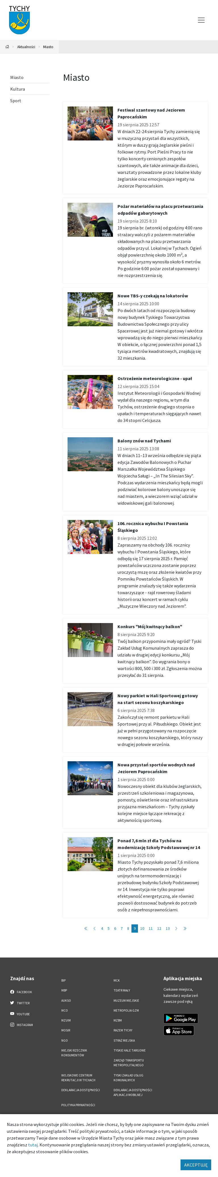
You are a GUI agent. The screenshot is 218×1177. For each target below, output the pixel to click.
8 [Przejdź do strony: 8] (128, 928)
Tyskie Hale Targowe (130, 1050)
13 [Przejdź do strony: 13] (168, 928)
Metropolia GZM (126, 1010)
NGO (64, 1040)
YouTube (20, 1013)
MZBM (118, 1020)
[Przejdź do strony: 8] (94, 928)
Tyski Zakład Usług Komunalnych (128, 1077)
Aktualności (26, 46)
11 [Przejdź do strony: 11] (151, 928)
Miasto (48, 46)
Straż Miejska (124, 1040)
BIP (63, 980)
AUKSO (66, 1001)
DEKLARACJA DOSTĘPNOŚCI (80, 1090)
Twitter (20, 1002)
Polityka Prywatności (78, 1105)
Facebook (21, 991)
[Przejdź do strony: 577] (185, 928)
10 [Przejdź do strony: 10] (142, 928)
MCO (64, 1010)
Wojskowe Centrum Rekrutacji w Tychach (78, 1077)
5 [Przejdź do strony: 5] (109, 928)
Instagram (21, 1024)
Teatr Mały (122, 990)
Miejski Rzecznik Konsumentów (74, 1052)
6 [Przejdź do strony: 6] (115, 928)
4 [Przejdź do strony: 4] (102, 928)
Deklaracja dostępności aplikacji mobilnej (133, 1092)
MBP (64, 990)
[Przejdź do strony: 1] (86, 928)
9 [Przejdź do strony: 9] (135, 928)
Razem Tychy (123, 1030)
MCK (117, 980)
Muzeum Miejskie (126, 1001)
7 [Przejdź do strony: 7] (122, 928)
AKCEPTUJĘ (195, 1165)
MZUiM (66, 1020)
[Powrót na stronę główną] (7, 46)
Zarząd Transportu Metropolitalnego (129, 1062)
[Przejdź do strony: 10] (176, 928)
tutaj (33, 1145)
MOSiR (65, 1030)
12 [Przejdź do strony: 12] (159, 928)
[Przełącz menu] (201, 20)
